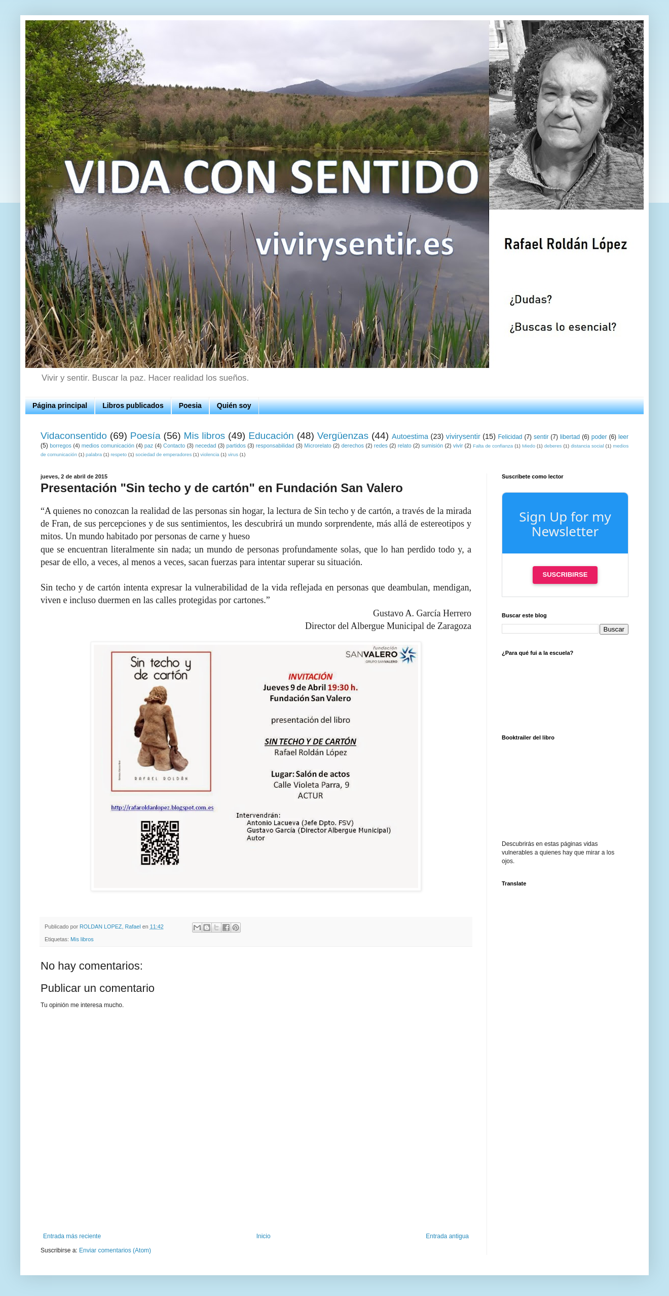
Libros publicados (133, 405)
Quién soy (234, 405)
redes (381, 445)
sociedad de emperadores (163, 454)
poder (599, 436)
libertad (570, 436)
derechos (353, 445)
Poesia (190, 405)
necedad (205, 445)
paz (148, 445)
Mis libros (205, 435)
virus (233, 454)
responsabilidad (275, 445)
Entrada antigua (447, 1236)
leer (623, 436)
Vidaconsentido (74, 435)
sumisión (432, 445)
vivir (458, 445)
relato (405, 445)
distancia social (587, 446)
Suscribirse (565, 574)
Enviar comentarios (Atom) (115, 1250)
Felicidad (510, 436)
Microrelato (317, 445)
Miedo (528, 446)
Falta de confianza (493, 446)
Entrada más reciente (72, 1236)
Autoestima (410, 436)
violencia (209, 454)
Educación (271, 435)
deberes (553, 446)
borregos (60, 445)
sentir (541, 436)
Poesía (145, 435)
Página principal (59, 405)
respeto (118, 454)
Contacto (174, 445)
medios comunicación (108, 445)
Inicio (263, 1236)
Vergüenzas (342, 435)
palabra (94, 454)
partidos (235, 445)
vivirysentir (463, 436)
